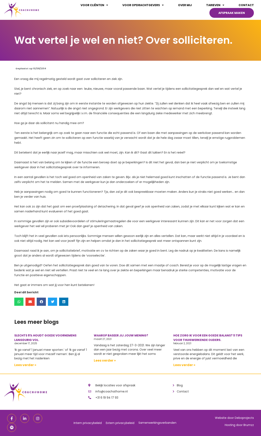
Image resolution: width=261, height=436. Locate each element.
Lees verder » (25, 365)
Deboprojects (244, 418)
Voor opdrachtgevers (143, 5)
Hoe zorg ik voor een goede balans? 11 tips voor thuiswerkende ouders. (207, 337)
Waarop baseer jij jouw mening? (121, 335)
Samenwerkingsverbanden (157, 423)
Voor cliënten (94, 5)
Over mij (185, 5)
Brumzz (248, 425)
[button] (18, 302)
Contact (246, 5)
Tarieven (215, 5)
